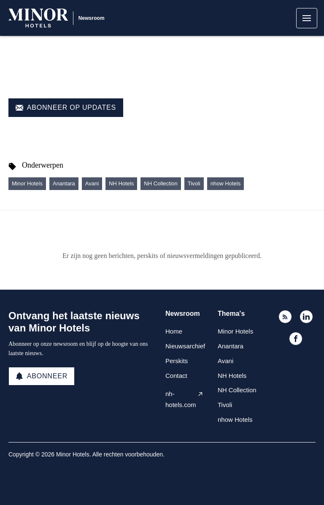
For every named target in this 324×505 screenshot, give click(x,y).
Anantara (64, 183)
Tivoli (194, 183)
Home (173, 331)
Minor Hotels (27, 183)
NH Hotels (121, 183)
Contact (176, 375)
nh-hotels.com (180, 399)
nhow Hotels (226, 183)
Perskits (176, 360)
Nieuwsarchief (185, 346)
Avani (92, 183)
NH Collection (160, 183)
